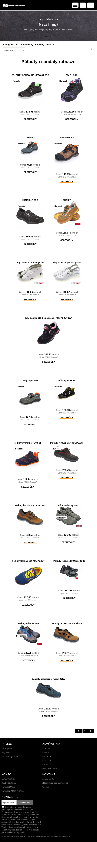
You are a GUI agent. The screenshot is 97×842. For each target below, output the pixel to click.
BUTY (19, 44)
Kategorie (8, 44)
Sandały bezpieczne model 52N (66, 623)
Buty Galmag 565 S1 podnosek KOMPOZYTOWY (48, 318)
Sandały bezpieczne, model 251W (48, 679)
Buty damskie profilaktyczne (67, 262)
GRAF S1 (30, 137)
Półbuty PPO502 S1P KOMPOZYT (66, 443)
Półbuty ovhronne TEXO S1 (27, 443)
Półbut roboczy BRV (68, 505)
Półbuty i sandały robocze (39, 44)
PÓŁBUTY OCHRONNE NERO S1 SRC (30, 75)
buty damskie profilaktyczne (30, 262)
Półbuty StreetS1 (66, 380)
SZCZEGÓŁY (30, 119)
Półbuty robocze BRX (28, 623)
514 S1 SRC (72, 75)
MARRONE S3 (67, 137)
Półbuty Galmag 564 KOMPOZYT (28, 561)
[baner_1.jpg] (48, 26)
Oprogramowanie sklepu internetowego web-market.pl (48, 836)
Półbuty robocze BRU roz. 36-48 (69, 561)
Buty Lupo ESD (30, 380)
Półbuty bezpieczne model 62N (30, 505)
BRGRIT (67, 200)
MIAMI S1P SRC (30, 200)
